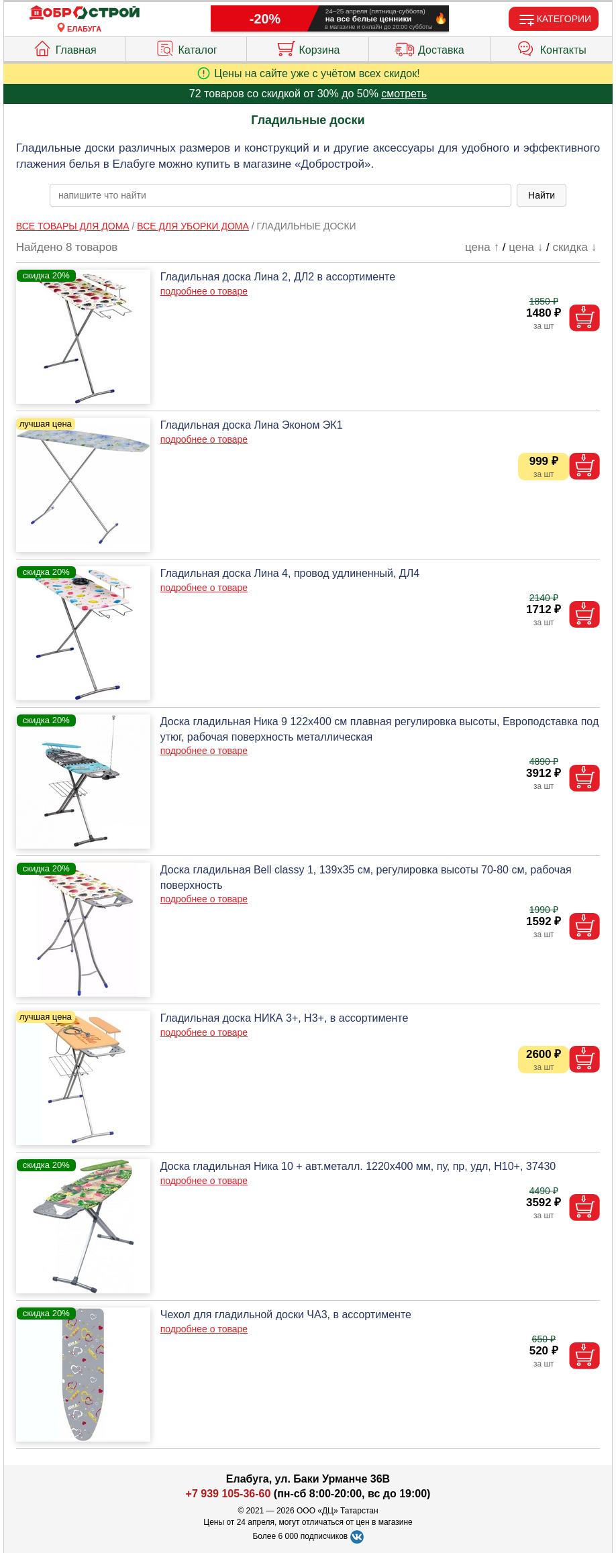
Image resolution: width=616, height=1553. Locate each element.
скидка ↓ (574, 247)
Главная (64, 47)
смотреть (404, 93)
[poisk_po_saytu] (280, 195)
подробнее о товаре (204, 291)
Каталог (186, 47)
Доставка (429, 47)
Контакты (551, 47)
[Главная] (84, 13)
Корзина (308, 47)
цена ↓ (526, 247)
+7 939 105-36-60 (228, 1493)
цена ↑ (482, 247)
